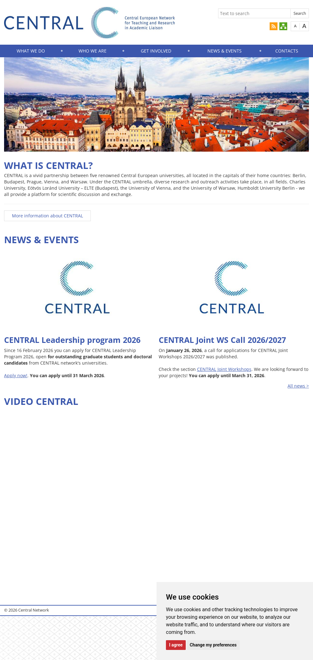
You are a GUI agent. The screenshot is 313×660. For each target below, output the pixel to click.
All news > (298, 386)
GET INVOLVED (156, 51)
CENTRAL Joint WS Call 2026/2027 (222, 339)
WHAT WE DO (31, 51)
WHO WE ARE (93, 51)
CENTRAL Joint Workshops (224, 369)
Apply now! (15, 375)
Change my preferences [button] (213, 644)
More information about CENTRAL (47, 216)
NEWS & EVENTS (224, 51)
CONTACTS (286, 51)
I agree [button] (176, 644)
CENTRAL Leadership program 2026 (72, 339)
